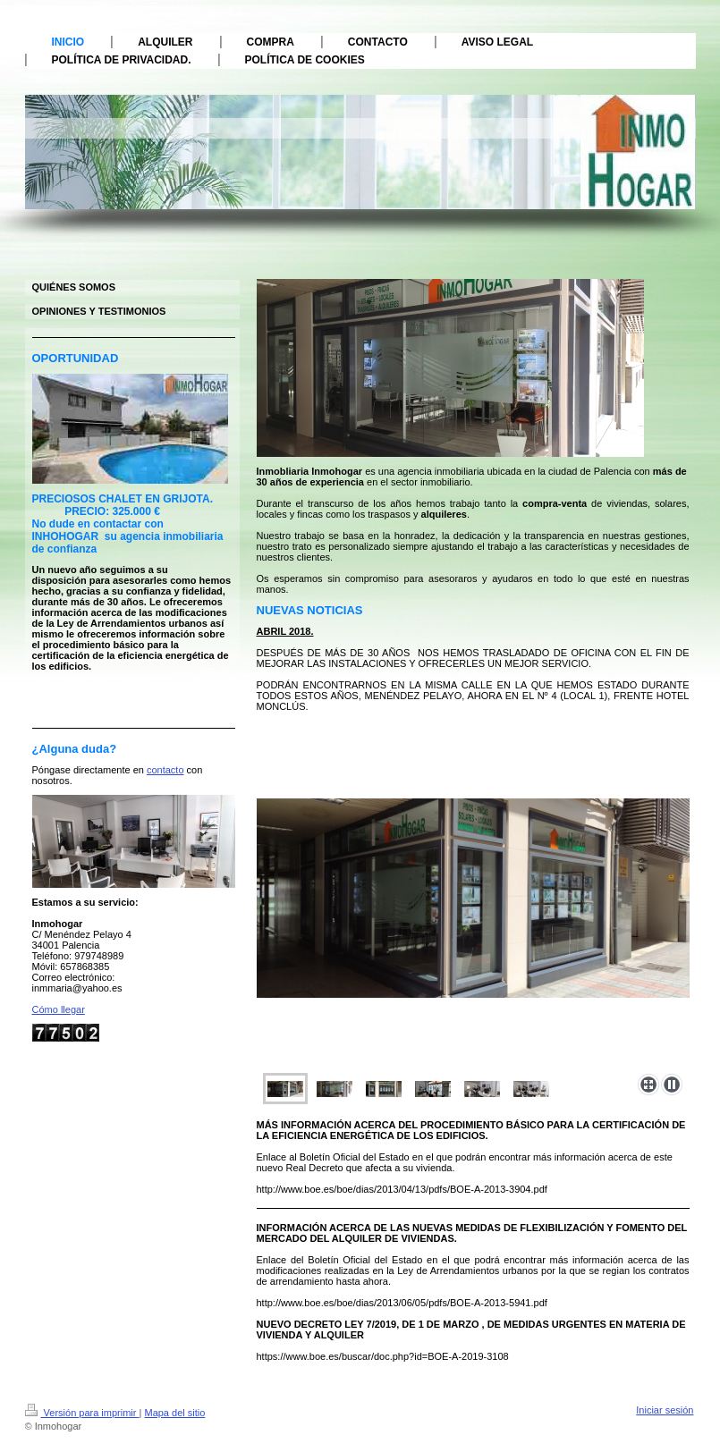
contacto (165, 769)
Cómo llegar (58, 1009)
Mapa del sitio (174, 1412)
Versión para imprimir (82, 1412)
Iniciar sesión (664, 1410)
